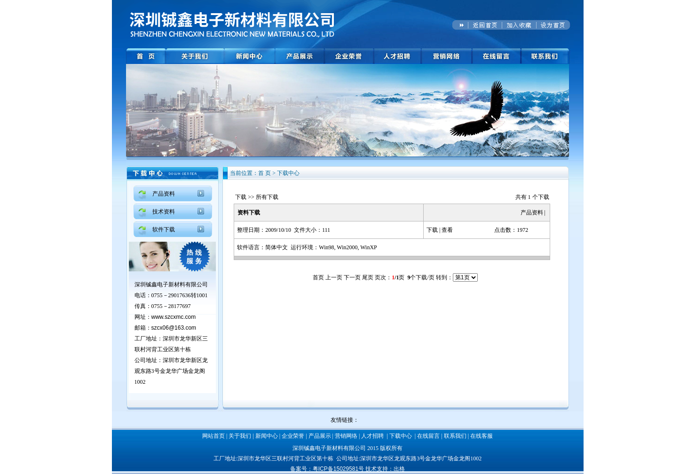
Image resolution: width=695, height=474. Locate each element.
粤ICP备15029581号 (338, 469)
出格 (399, 469)
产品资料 (163, 193)
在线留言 (428, 436)
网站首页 (213, 436)
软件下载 (163, 229)
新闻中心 (266, 436)
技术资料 (163, 211)
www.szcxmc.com (173, 317)
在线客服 (481, 436)
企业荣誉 (293, 436)
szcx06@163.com (174, 327)
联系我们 (455, 436)
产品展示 (319, 436)
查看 (447, 230)
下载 (240, 197)
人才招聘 (372, 436)
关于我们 (240, 436)
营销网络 (346, 436)
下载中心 (400, 436)
